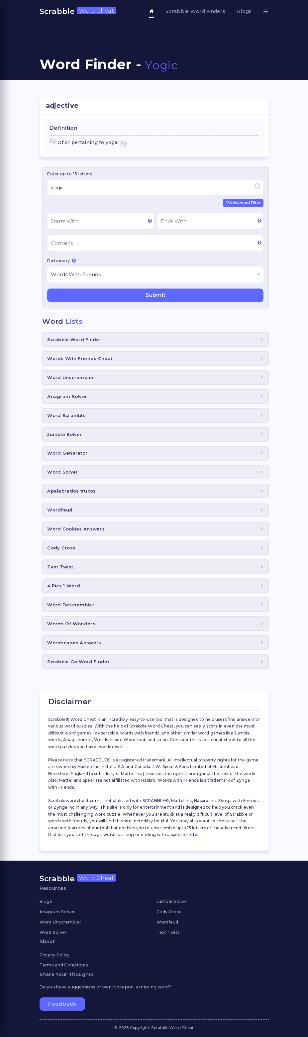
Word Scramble (66, 415)
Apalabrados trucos (71, 491)
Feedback (62, 1004)
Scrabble (78, 11)
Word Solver (62, 472)
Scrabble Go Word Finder (78, 661)
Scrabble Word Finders (195, 11)
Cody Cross (61, 547)
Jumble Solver (64, 434)
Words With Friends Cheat (79, 358)
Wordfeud (59, 510)
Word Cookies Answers (76, 528)
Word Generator (67, 453)
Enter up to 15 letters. (70, 173)
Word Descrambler (70, 604)
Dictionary (61, 261)
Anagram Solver (67, 396)
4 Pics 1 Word (63, 585)
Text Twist (60, 566)
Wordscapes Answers (74, 642)
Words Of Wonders (71, 623)
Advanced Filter (243, 202)
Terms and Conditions (64, 964)
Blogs (244, 11)
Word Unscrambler (70, 377)
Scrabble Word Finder (74, 339)
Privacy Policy (55, 954)
